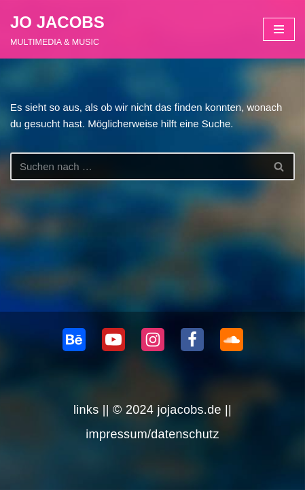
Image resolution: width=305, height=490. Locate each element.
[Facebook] (192, 339)
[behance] (74, 339)
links (86, 409)
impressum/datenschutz (152, 434)
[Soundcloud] (231, 339)
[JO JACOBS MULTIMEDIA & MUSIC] (57, 29)
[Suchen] (137, 166)
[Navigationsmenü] (279, 29)
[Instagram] (152, 339)
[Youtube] (113, 339)
